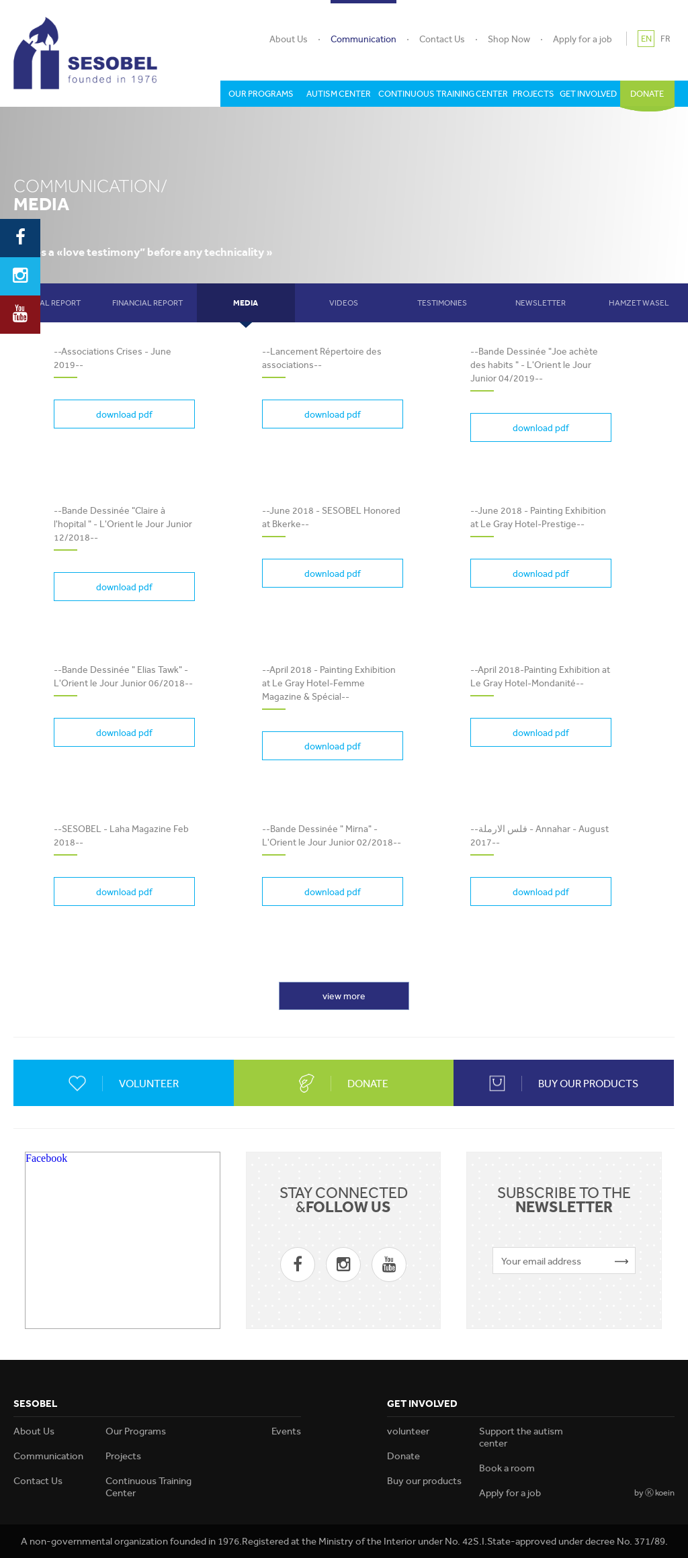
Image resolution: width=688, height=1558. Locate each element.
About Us (288, 39)
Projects (123, 1456)
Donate (403, 1456)
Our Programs (135, 1431)
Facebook (46, 1158)
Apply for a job (582, 39)
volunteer (408, 1431)
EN (646, 39)
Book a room (507, 1468)
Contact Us (442, 39)
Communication (363, 39)
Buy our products (424, 1481)
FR (665, 39)
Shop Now (509, 39)
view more (344, 996)
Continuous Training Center (148, 1487)
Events (286, 1431)
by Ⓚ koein (654, 1492)
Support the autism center (521, 1437)
